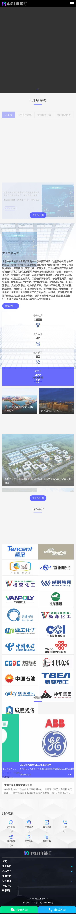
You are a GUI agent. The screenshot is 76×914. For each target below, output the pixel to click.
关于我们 (6, 866)
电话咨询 (57, 910)
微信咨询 (19, 910)
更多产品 (38, 219)
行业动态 (17, 778)
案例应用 (6, 876)
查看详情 (10, 393)
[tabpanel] (38, 50)
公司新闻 (6, 778)
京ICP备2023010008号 (44, 903)
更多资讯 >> (7, 782)
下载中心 (6, 885)
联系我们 (6, 890)
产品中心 (6, 871)
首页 (4, 861)
